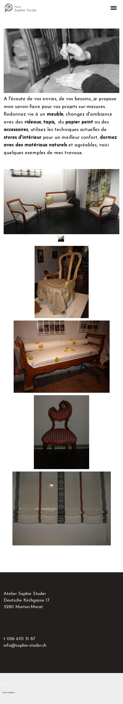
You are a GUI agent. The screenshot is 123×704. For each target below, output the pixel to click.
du (68, 122)
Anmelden (8, 692)
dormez (108, 137)
